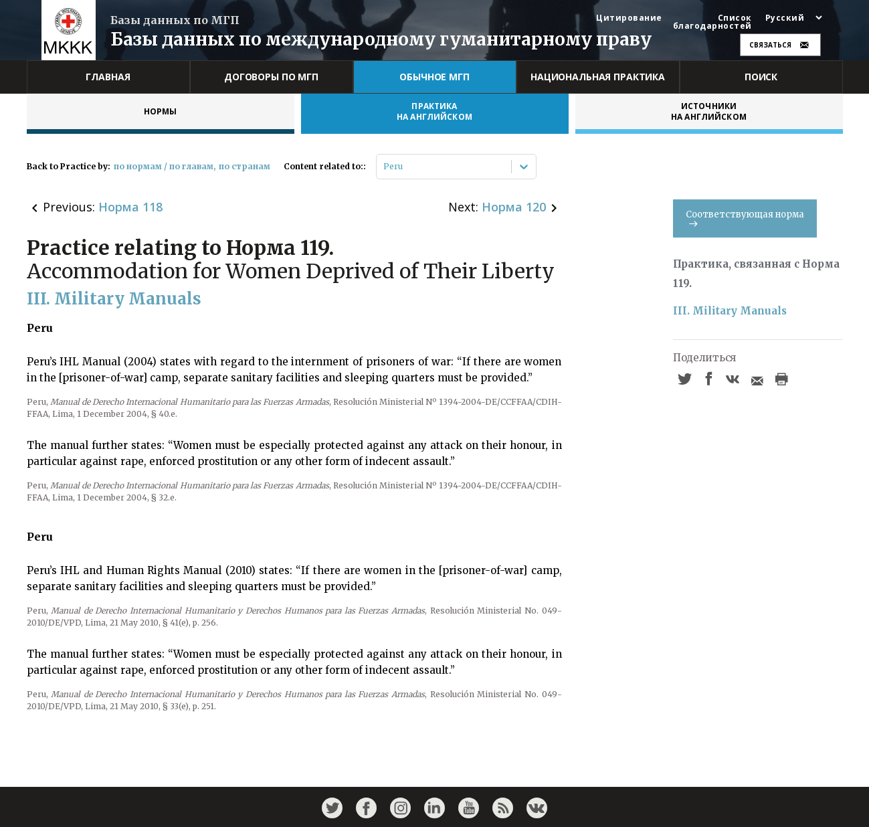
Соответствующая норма (745, 218)
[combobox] (384, 166)
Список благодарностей (712, 22)
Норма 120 (514, 207)
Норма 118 (130, 207)
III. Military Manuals (730, 310)
